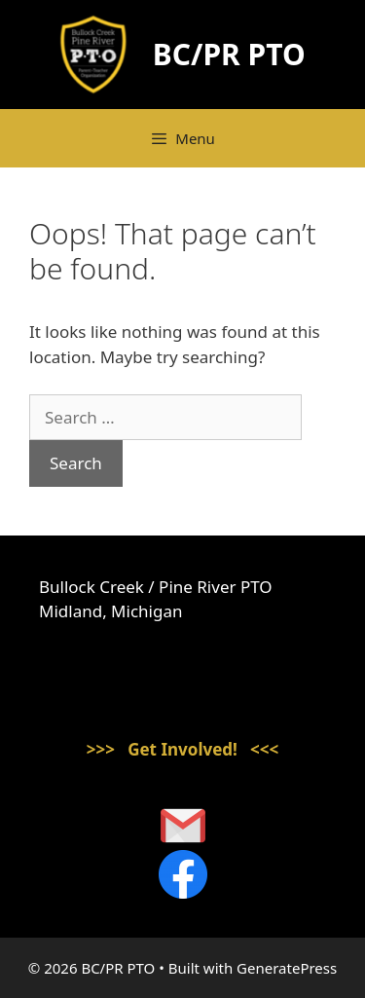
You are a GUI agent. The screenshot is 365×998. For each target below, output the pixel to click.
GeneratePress (287, 968)
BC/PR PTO (229, 54)
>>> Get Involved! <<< (183, 749)
